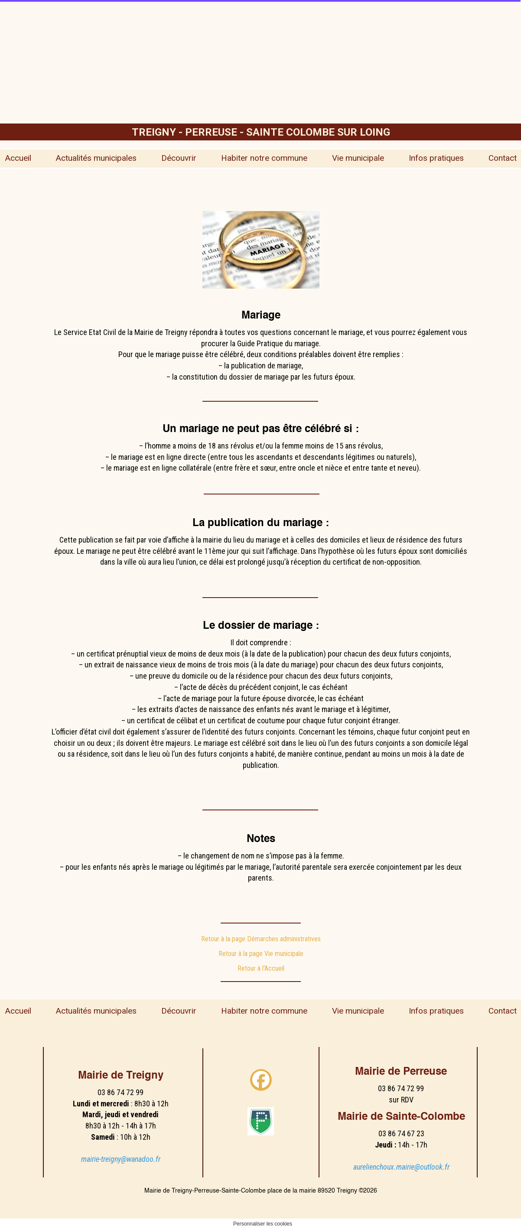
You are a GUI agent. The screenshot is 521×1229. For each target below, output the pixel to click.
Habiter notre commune (264, 158)
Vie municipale (358, 158)
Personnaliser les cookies (262, 1224)
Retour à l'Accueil (261, 968)
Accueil (18, 158)
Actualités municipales (96, 158)
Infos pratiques (436, 158)
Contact (502, 158)
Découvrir (178, 158)
